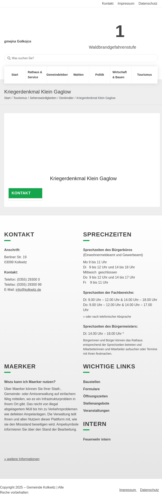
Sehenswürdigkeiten (43, 98)
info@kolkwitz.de (28, 289)
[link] (106, 29)
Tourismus (20, 98)
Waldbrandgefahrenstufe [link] (112, 47)
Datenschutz (149, 490)
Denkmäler (66, 98)
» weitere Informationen (21, 459)
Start (7, 98)
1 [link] (120, 31)
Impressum (128, 490)
